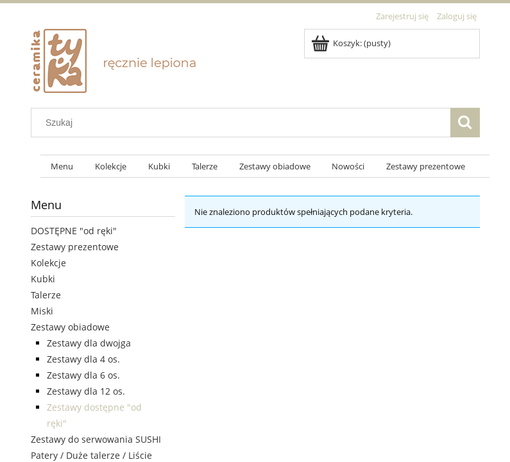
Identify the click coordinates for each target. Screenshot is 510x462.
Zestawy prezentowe (75, 247)
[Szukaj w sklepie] (243, 122)
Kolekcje (48, 263)
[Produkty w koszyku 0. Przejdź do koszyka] (352, 43)
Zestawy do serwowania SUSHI (96, 439)
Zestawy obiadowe (70, 327)
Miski (42, 311)
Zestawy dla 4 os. (83, 359)
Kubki (43, 279)
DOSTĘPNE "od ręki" (74, 231)
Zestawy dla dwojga (89, 343)
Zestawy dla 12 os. (86, 391)
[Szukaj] (465, 122)
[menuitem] (62, 166)
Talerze (46, 295)
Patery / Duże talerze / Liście (91, 455)
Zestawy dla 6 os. (83, 375)
